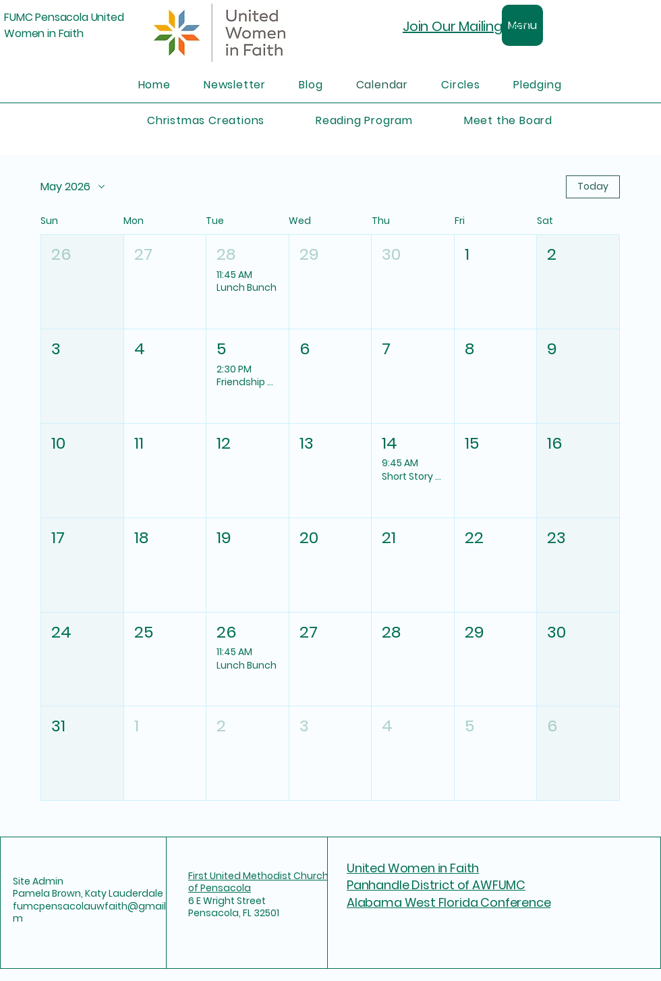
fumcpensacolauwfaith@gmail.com (96, 912)
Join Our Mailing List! (466, 26)
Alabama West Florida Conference (448, 902)
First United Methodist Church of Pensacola (258, 882)
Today (592, 186)
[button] (82, 281)
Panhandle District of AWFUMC (436, 884)
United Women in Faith (413, 868)
